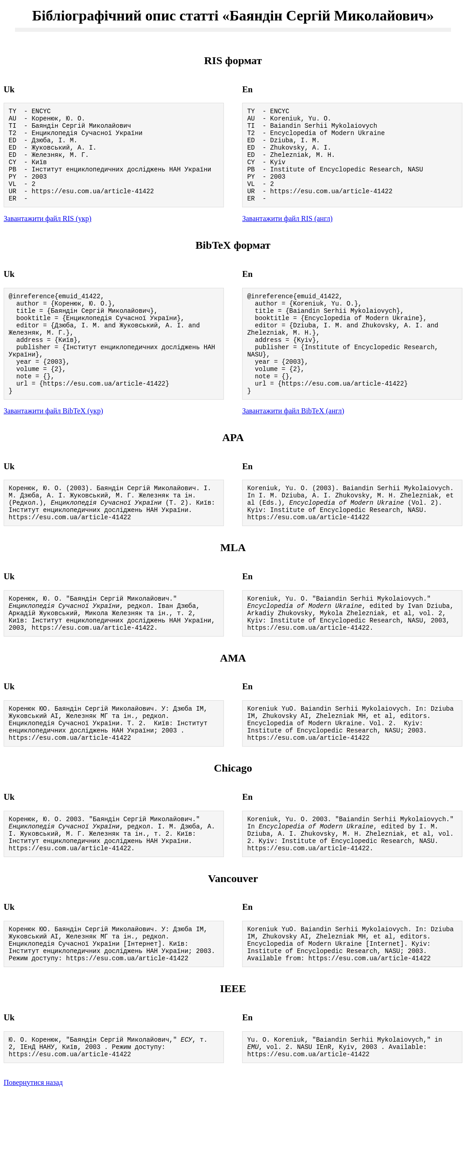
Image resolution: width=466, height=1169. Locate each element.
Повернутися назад (33, 1157)
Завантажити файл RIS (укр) (47, 236)
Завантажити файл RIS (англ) (287, 236)
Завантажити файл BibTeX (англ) (293, 448)
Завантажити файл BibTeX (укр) (53, 448)
